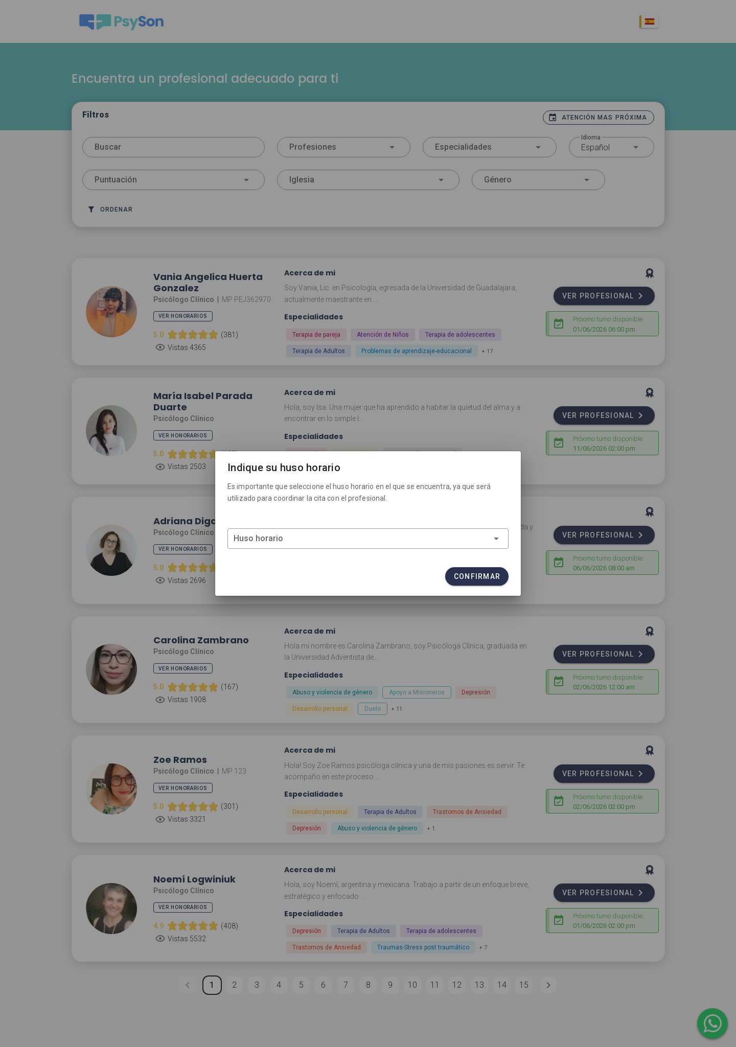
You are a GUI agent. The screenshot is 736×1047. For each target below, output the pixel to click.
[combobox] (368, 538)
